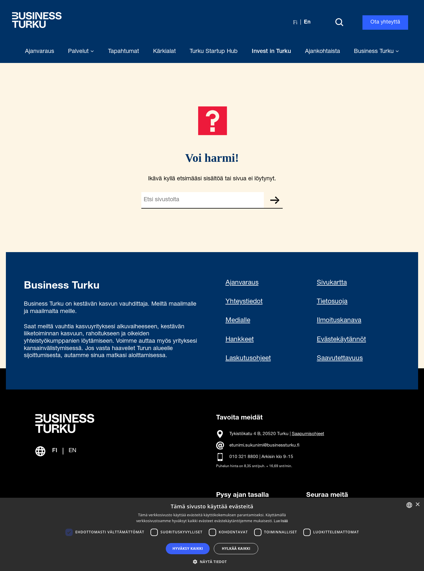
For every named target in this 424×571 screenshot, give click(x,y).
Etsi (275, 200)
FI (54, 451)
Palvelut (81, 52)
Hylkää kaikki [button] (236, 548)
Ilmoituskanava (339, 320)
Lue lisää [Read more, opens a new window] (281, 521)
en (307, 22)
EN (72, 451)
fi (295, 22)
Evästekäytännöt (341, 340)
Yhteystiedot (244, 302)
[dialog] (212, 534)
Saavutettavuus (340, 358)
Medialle (238, 320)
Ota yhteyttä (385, 22)
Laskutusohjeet (248, 358)
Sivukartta (332, 283)
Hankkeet (240, 340)
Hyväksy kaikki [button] (188, 548)
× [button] (417, 504)
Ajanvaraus (242, 283)
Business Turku (376, 52)
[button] (212, 561)
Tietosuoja (332, 302)
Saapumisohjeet (308, 434)
